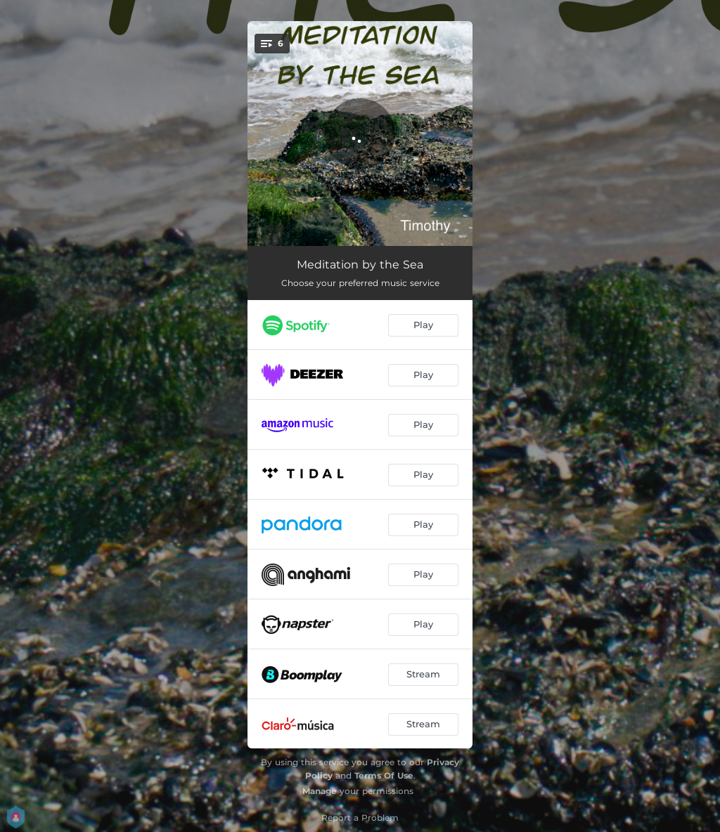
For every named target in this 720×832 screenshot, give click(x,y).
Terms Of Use (383, 775)
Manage (319, 791)
